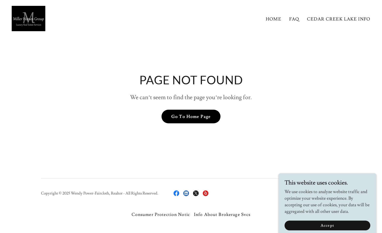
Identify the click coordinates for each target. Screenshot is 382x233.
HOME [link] (273, 19)
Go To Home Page (191, 116)
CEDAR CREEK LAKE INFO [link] (338, 19)
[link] (28, 17)
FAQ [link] (294, 19)
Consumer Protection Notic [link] (161, 214)
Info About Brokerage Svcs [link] (222, 214)
